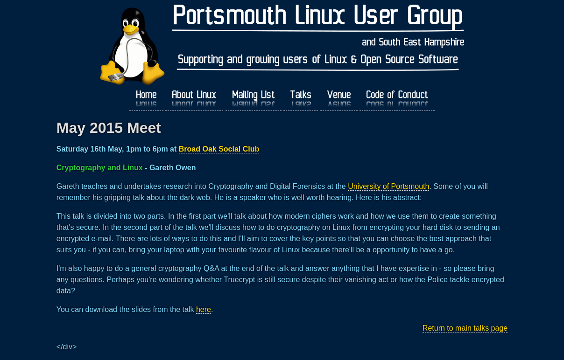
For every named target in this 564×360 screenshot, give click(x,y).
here (203, 309)
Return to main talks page (465, 328)
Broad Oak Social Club (219, 149)
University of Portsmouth (388, 186)
